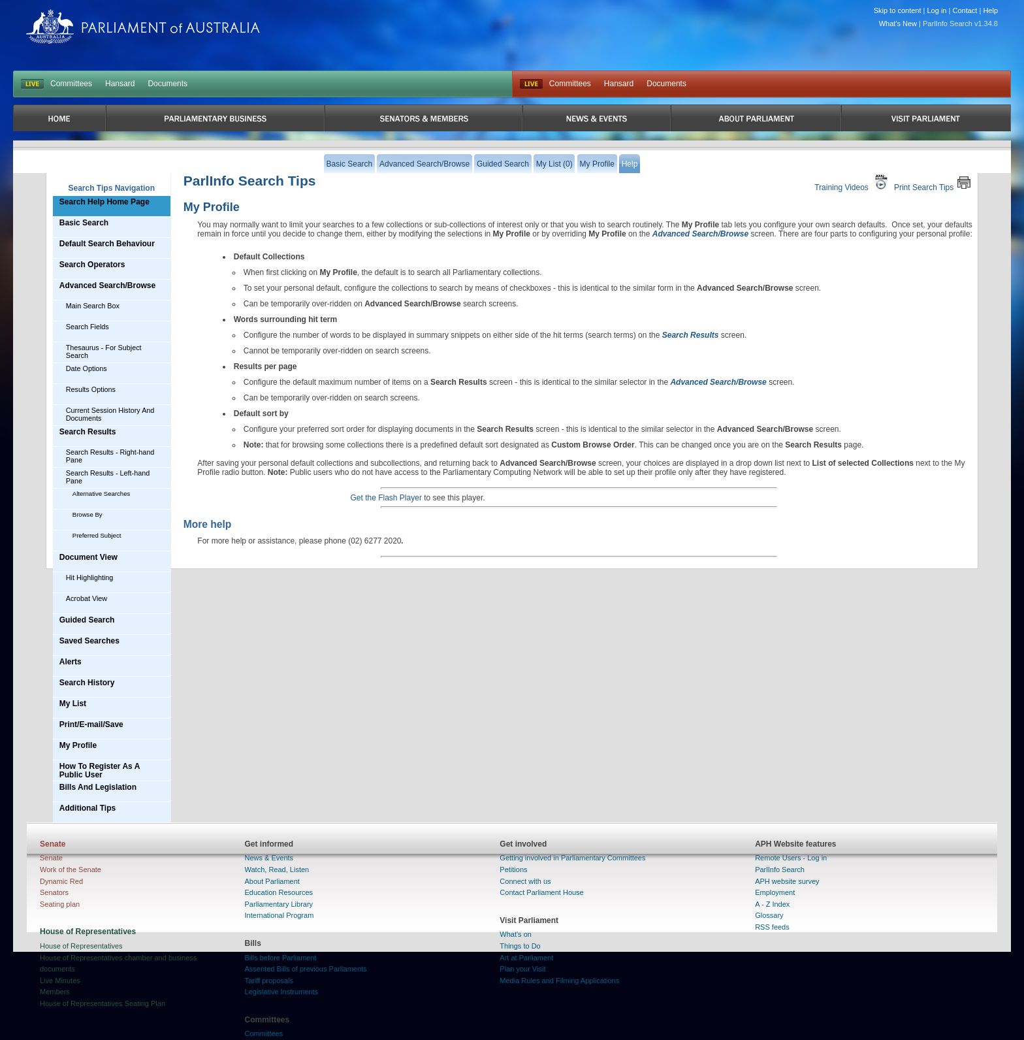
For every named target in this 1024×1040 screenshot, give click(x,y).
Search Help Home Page (104, 201)
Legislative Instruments (282, 992)
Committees (71, 83)
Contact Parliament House (541, 892)
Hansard (120, 83)
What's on (516, 934)
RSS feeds (772, 927)
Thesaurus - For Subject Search (104, 351)
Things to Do (520, 946)
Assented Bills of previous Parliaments (306, 969)
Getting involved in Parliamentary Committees (572, 858)
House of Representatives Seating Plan (102, 1003)
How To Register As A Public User (99, 770)
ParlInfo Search (780, 869)
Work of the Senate (70, 869)
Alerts (70, 661)
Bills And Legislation (97, 787)
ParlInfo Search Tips (250, 180)
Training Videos (852, 182)
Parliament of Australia (143, 26)
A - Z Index (772, 904)
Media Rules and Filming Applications (559, 980)
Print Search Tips (932, 182)
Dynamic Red (61, 881)
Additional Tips (87, 808)
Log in (937, 10)
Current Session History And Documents (110, 414)
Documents (167, 83)
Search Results (87, 431)
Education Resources (279, 892)
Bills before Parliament (281, 958)
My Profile (78, 745)
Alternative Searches (101, 493)
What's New (898, 23)
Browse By (87, 514)
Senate (51, 858)
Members (55, 992)
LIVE (32, 84)
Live (531, 84)
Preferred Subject (96, 535)
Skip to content (897, 10)
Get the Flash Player (386, 497)
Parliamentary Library (279, 904)
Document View (88, 557)
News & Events (269, 858)
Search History (87, 682)
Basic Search (83, 222)
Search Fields (87, 327)
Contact (964, 10)
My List (72, 703)
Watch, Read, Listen (277, 869)
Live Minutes (60, 980)
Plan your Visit (522, 969)
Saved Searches (89, 640)
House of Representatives (81, 946)
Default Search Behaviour (107, 243)
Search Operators (92, 264)
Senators (54, 892)
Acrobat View (86, 598)
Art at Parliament (526, 958)
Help (990, 10)
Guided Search (87, 620)
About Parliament (272, 881)
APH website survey (787, 881)
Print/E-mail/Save (91, 724)
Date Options (86, 368)
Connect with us (525, 881)
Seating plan (60, 904)
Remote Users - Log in (791, 858)
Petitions (513, 869)
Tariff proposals (269, 980)
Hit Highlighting (90, 577)
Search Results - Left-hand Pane (108, 477)
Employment (775, 892)
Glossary (769, 915)
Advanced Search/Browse (107, 285)
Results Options (91, 389)
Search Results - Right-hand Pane (110, 456)
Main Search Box (93, 306)
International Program (279, 915)
